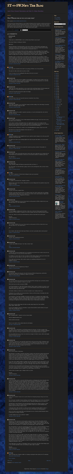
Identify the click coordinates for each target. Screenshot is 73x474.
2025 (56, 73)
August (57, 105)
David (10, 172)
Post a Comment (12, 458)
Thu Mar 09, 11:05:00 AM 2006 (14, 93)
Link (10, 246)
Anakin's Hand (59, 121)
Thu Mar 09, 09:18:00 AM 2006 (14, 83)
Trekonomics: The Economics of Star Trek (59, 177)
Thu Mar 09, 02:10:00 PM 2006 (14, 107)
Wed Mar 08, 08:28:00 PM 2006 (15, 74)
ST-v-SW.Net (57, 17)
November (58, 101)
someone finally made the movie (19, 20)
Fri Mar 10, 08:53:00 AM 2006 (14, 158)
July (57, 107)
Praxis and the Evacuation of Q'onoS (60, 120)
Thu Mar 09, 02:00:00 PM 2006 (14, 99)
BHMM (10, 67)
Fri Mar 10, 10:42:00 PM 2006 (14, 219)
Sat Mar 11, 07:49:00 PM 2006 (14, 275)
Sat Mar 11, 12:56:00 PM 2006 (14, 238)
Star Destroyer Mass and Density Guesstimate (59, 160)
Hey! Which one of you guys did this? (59, 62)
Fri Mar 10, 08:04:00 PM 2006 (14, 196)
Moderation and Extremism (60, 29)
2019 (56, 80)
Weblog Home (57, 19)
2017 (56, 83)
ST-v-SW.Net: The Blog (25, 6)
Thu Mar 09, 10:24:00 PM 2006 (14, 142)
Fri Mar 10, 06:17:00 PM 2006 (14, 185)
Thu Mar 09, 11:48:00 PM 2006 (14, 148)
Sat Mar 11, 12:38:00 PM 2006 (14, 232)
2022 (56, 76)
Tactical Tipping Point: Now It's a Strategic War (60, 46)
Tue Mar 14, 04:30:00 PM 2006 (14, 336)
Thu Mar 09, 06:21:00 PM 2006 (14, 114)
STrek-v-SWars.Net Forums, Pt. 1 (58, 212)
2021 (56, 78)
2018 (56, 81)
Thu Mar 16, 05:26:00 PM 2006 (14, 375)
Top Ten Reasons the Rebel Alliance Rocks (60, 124)
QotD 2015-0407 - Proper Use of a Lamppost (60, 136)
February (58, 126)
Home (29, 460)
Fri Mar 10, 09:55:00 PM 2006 (14, 206)
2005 (56, 130)
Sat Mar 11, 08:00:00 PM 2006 (14, 310)
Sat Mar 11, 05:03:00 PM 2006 (14, 247)
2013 (56, 89)
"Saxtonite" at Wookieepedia (60, 37)
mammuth (39, 468)
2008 (56, 94)
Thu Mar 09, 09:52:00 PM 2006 (14, 131)
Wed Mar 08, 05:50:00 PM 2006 (15, 63)
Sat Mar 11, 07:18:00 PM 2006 (14, 261)
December (58, 99)
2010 (56, 91)
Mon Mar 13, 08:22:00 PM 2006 (14, 324)
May (57, 110)
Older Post (48, 460)
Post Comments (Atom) (16, 462)
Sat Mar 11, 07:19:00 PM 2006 (14, 268)
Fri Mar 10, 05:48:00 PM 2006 (14, 169)
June (57, 109)
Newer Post (10, 460)
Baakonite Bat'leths (62, 202)
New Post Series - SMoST (60, 144)
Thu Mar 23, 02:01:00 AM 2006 (14, 391)
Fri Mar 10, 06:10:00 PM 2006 (14, 175)
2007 (56, 96)
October (57, 102)
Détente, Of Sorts (58, 54)
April (57, 112)
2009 (56, 93)
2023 (56, 75)
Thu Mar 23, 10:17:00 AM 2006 (14, 416)
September (58, 104)
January (57, 128)
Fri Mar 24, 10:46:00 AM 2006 (14, 449)
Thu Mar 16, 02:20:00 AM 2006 (14, 346)
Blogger (47, 468)
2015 (56, 86)
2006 (56, 97)
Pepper (57, 115)
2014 (56, 88)
